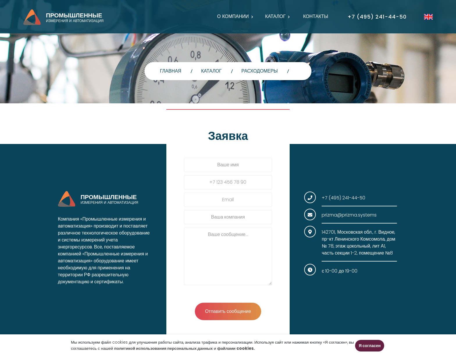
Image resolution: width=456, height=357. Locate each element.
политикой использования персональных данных (163, 348)
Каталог (275, 16)
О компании (233, 16)
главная (170, 71)
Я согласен (370, 346)
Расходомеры (259, 71)
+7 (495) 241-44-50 (377, 16)
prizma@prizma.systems (349, 215)
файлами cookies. (236, 348)
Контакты (315, 16)
